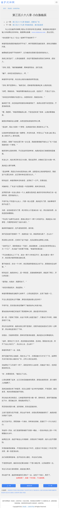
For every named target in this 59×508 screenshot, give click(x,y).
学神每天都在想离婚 (18, 490)
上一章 (9, 485)
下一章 (50, 485)
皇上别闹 (40, 490)
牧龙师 (3, 492)
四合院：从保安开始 (13, 8)
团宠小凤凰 (23, 492)
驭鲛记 (12, 492)
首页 (4, 8)
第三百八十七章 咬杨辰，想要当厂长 (26, 22)
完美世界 (16, 492)
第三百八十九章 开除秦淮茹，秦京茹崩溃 (28, 25)
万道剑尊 (26, 490)
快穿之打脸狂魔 (33, 490)
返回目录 (29, 485)
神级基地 (10, 490)
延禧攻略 (45, 490)
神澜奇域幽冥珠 (52, 490)
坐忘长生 (7, 492)
